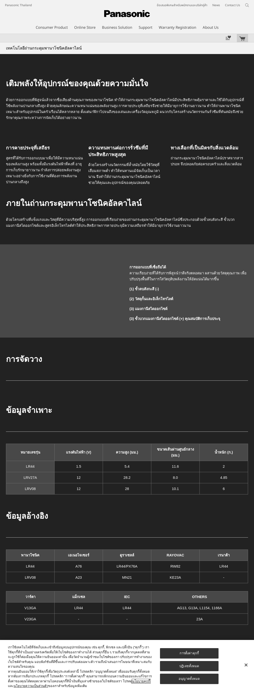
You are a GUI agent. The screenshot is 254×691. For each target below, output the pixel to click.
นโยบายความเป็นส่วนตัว (31, 686)
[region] (127, 665)
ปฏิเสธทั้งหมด (189, 666)
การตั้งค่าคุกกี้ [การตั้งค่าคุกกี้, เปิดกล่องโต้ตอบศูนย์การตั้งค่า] (189, 653)
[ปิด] (246, 665)
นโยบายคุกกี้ (141, 681)
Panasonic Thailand (18, 5)
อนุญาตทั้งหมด (189, 679)
